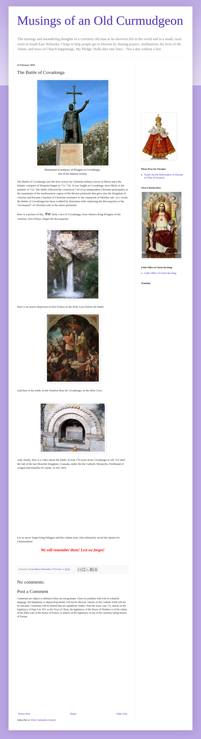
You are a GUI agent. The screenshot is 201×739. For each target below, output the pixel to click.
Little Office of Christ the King (160, 273)
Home (73, 713)
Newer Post (24, 713)
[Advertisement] (162, 85)
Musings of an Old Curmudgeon (100, 20)
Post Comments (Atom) (43, 720)
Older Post (121, 713)
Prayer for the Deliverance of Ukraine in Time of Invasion (163, 176)
